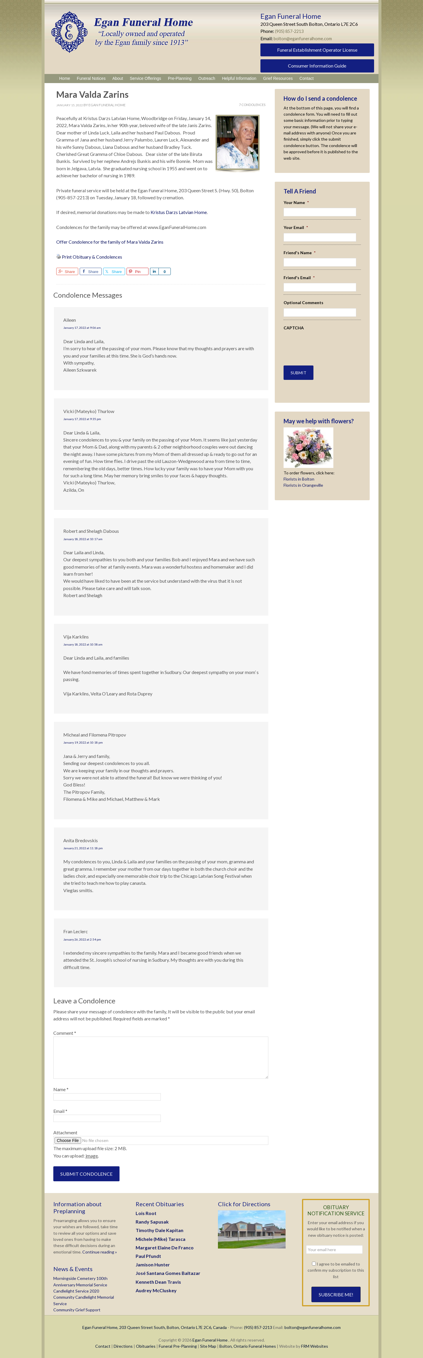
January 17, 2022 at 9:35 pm (82, 419)
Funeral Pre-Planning (178, 1346)
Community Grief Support (76, 1309)
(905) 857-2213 (291, 31)
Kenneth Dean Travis (158, 1282)
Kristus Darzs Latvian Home (179, 212)
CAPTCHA (294, 327)
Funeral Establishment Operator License (317, 50)
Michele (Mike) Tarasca (160, 1239)
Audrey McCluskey (156, 1290)
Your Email (296, 227)
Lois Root (146, 1213)
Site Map (208, 1346)
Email (60, 1111)
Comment (64, 1033)
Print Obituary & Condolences (92, 257)
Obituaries (146, 1346)
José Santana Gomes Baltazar (168, 1273)
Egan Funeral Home (210, 1339)
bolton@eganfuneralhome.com (305, 38)
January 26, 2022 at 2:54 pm (82, 939)
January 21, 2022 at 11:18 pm (83, 848)
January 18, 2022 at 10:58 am (83, 644)
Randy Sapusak (152, 1221)
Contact (102, 1346)
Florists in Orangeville (303, 481)
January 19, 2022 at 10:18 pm (83, 742)
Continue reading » (99, 1251)
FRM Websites (314, 1346)
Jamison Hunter (153, 1264)
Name (61, 1089)
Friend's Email (299, 277)
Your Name (296, 202)
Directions (123, 1346)
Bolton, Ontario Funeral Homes (247, 1346)
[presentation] (318, 342)
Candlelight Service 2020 (76, 1290)
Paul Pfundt (148, 1256)
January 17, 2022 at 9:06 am (82, 327)
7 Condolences (252, 105)
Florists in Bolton (299, 475)
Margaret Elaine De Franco (165, 1247)
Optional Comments (303, 302)
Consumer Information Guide (317, 65)
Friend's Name (299, 252)
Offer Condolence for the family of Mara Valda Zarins (109, 242)
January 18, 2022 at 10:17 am (83, 539)
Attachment (65, 1132)
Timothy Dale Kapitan (159, 1230)
